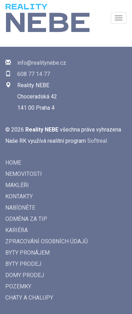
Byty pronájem (27, 252)
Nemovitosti (23, 174)
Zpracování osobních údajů (46, 241)
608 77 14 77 (33, 74)
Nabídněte (20, 207)
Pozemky (18, 286)
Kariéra (16, 230)
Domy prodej (24, 275)
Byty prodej (23, 264)
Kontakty (19, 196)
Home (13, 162)
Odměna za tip (26, 219)
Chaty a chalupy (29, 297)
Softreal (97, 140)
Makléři (17, 185)
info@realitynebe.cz (41, 62)
